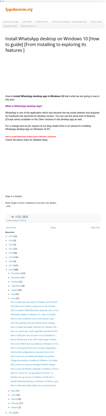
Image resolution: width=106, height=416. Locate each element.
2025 (11, 236)
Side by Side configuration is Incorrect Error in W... (33, 352)
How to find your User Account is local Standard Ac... (34, 335)
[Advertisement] (53, 74)
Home (53, 227)
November (16, 277)
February (15, 403)
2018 (11, 261)
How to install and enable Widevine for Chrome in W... (34, 327)
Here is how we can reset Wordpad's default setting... (33, 364)
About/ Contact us (28, 26)
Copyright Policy (10, 26)
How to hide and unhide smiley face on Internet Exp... (34, 385)
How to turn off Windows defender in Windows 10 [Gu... (35, 369)
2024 (11, 240)
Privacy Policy (96, 22)
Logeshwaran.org (18, 9)
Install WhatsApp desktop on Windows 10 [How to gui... (35, 381)
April (13, 395)
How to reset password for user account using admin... (34, 348)
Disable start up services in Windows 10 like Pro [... (33, 377)
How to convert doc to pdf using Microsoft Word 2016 (34, 331)
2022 (11, 244)
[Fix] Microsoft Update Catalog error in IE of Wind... (33, 306)
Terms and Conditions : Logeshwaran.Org (69, 22)
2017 (11, 265)
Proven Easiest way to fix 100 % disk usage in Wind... (34, 339)
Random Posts (42, 22)
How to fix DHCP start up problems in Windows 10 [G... (35, 344)
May (13, 391)
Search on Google (10, 22)
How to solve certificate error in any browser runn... (33, 318)
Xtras (24, 220)
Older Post (95, 227)
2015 (11, 413)
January (14, 407)
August (14, 290)
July (13, 294)
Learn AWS (27, 22)
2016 (11, 269)
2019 (11, 257)
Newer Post (11, 227)
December (16, 273)
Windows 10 (17, 220)
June (13, 298)
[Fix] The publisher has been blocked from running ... (34, 323)
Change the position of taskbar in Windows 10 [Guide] (34, 360)
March (14, 399)
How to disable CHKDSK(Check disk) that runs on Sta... (35, 310)
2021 (11, 249)
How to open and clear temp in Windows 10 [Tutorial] (34, 302)
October (15, 282)
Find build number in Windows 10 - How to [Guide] (33, 314)
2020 (11, 253)
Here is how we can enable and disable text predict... (33, 356)
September (16, 286)
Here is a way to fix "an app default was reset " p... (32, 373)
